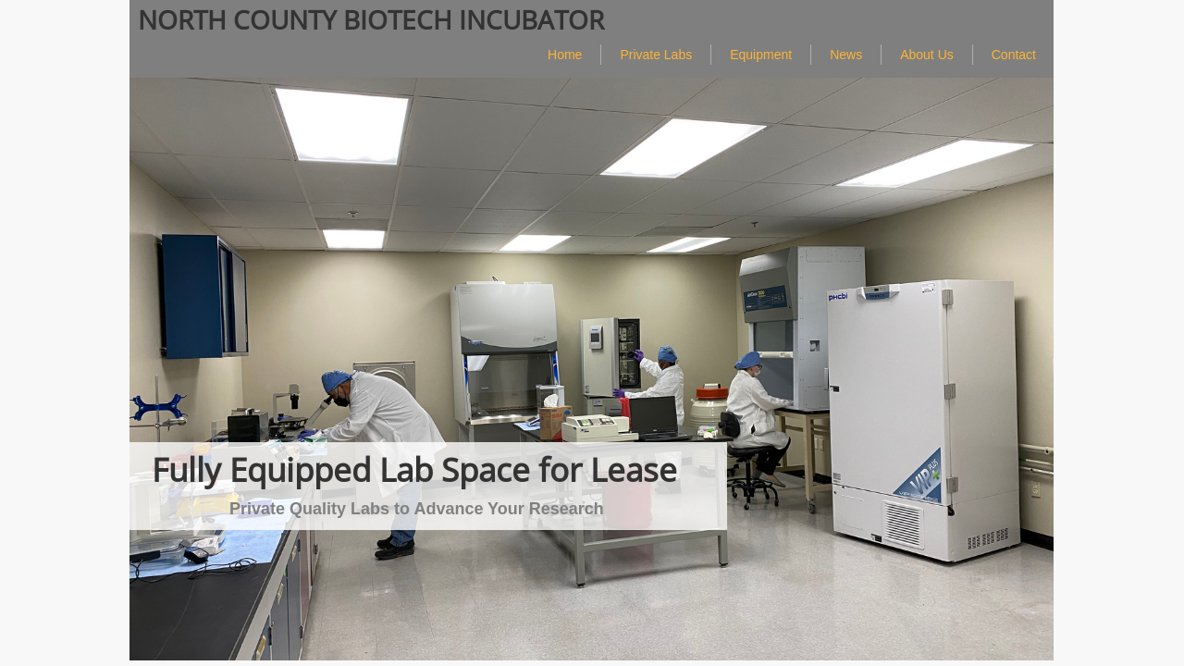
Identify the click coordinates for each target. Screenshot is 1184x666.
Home (565, 54)
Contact (1014, 54)
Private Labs (656, 54)
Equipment (761, 54)
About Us (927, 54)
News (846, 54)
